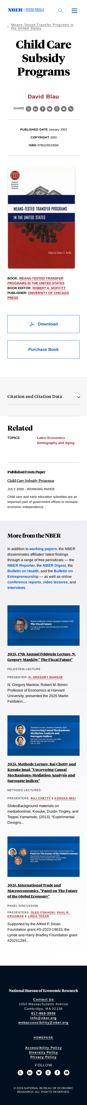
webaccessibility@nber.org (43, 1022)
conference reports (24, 582)
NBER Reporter (21, 565)
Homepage (43, 1037)
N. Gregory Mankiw (46, 677)
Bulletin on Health (23, 571)
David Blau (43, 96)
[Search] (60, 11)
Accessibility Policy (43, 1048)
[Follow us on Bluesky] (39, 1072)
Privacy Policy (43, 1057)
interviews (16, 588)
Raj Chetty (41, 798)
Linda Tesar (38, 916)
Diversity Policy (43, 1052)
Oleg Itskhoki (43, 912)
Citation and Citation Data (34, 396)
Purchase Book (43, 349)
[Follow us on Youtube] (66, 1072)
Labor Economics (51, 438)
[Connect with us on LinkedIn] (29, 1072)
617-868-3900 (43, 1013)
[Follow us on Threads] (48, 1072)
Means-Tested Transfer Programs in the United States (42, 26)
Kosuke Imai (65, 798)
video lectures (55, 582)
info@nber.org (43, 1018)
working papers (43, 549)
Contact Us (43, 999)
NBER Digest (54, 565)
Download (43, 324)
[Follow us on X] (20, 1072)
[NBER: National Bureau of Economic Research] (26, 10)
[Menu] (74, 11)
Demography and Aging (55, 443)
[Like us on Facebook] (57, 1072)
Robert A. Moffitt (49, 288)
